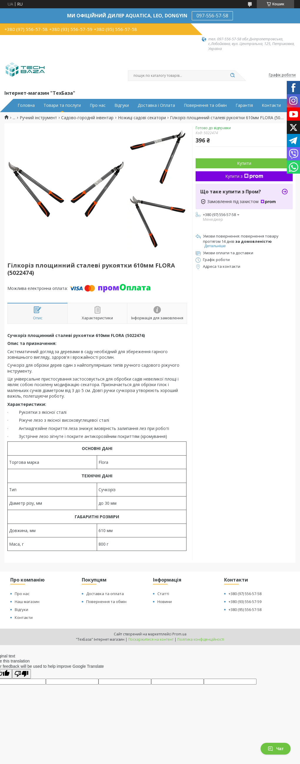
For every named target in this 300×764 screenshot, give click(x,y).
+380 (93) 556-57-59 (245, 601)
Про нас (98, 105)
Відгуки (121, 105)
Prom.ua (179, 634)
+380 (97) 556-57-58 (245, 593)
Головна (26, 105)
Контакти (271, 105)
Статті (163, 593)
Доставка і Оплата (156, 105)
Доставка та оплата (105, 593)
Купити (244, 163)
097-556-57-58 (212, 15)
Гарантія (244, 105)
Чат (276, 748)
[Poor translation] (21, 674)
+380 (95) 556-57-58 (245, 609)
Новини (164, 601)
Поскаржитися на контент (151, 639)
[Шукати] (232, 75)
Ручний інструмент (38, 117)
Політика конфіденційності (200, 639)
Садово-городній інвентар (87, 117)
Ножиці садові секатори (142, 117)
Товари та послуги (62, 105)
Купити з (244, 176)
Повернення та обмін (205, 105)
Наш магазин (27, 601)
